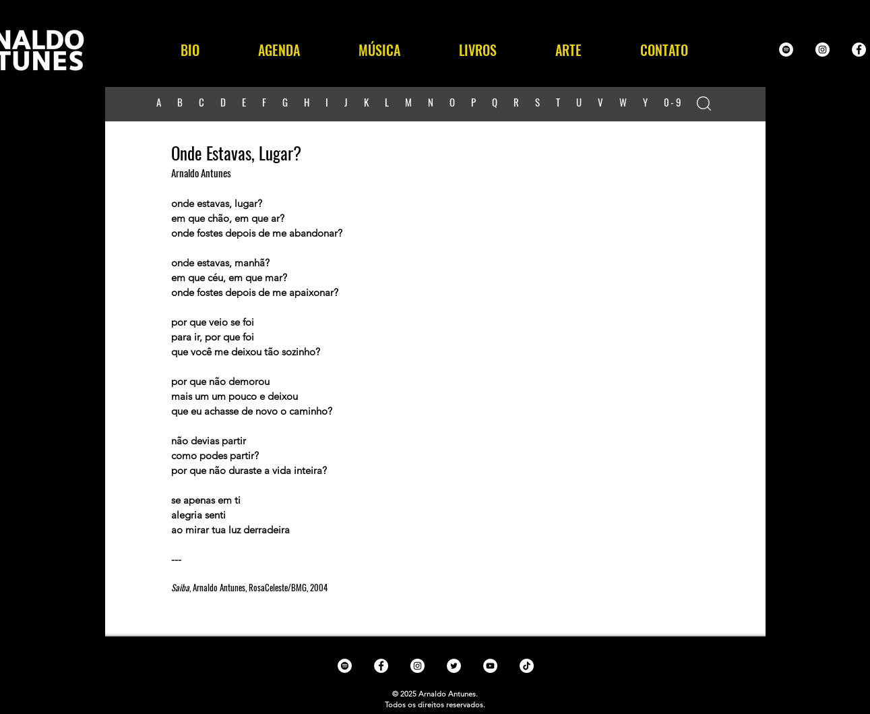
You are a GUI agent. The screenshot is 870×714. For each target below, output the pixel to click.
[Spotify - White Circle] (786, 49)
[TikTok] (527, 666)
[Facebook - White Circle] (859, 49)
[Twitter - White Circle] (454, 666)
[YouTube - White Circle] (490, 666)
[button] (380, 49)
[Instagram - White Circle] (822, 49)
